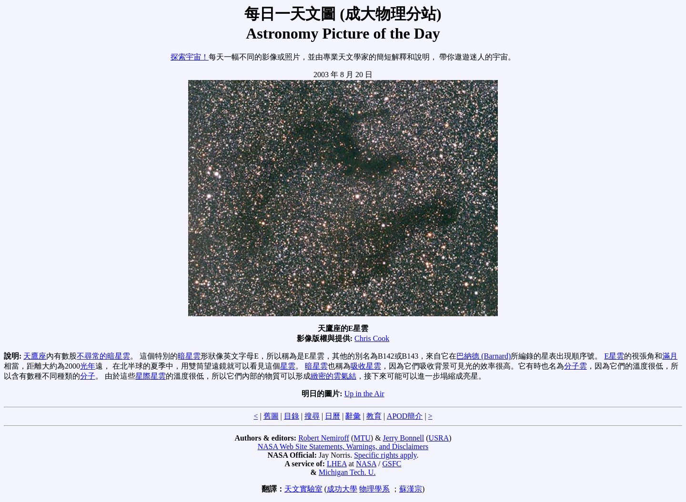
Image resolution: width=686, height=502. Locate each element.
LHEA (337, 464)
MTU (362, 438)
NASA (366, 464)
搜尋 (312, 416)
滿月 (669, 356)
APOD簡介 (405, 416)
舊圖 (271, 416)
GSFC (391, 464)
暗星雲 (189, 356)
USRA (439, 438)
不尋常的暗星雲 (103, 356)
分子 (87, 376)
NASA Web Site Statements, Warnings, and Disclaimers (343, 446)
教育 (374, 416)
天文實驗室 (303, 489)
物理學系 (374, 489)
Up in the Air (364, 394)
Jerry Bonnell (403, 438)
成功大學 (342, 489)
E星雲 (614, 356)
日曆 (332, 416)
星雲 (287, 366)
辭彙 (353, 416)
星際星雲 (150, 376)
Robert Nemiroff (323, 438)
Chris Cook (371, 338)
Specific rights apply (385, 455)
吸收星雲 (366, 366)
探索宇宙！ (190, 57)
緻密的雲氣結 (333, 376)
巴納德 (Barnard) (483, 356)
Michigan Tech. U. (347, 472)
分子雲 (575, 366)
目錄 (291, 416)
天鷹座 (34, 356)
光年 (87, 366)
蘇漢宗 (410, 489)
